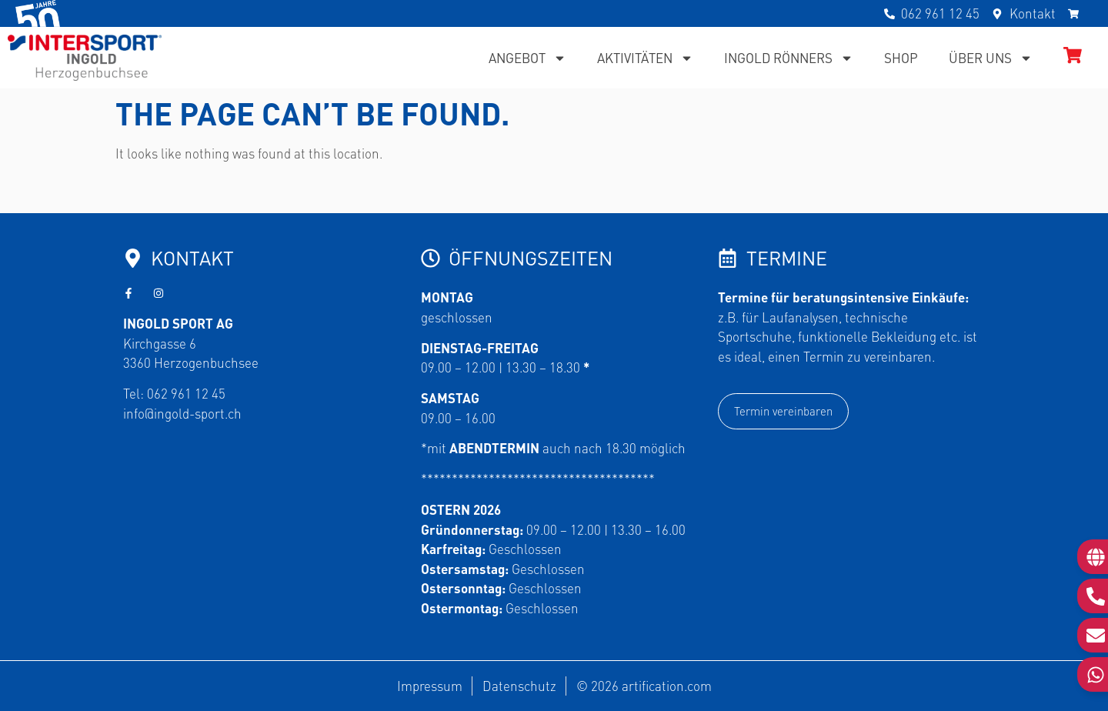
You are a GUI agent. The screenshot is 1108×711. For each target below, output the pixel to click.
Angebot (527, 58)
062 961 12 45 (186, 393)
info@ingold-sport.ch (182, 413)
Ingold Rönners (788, 58)
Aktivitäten (645, 58)
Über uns (991, 58)
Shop (901, 57)
